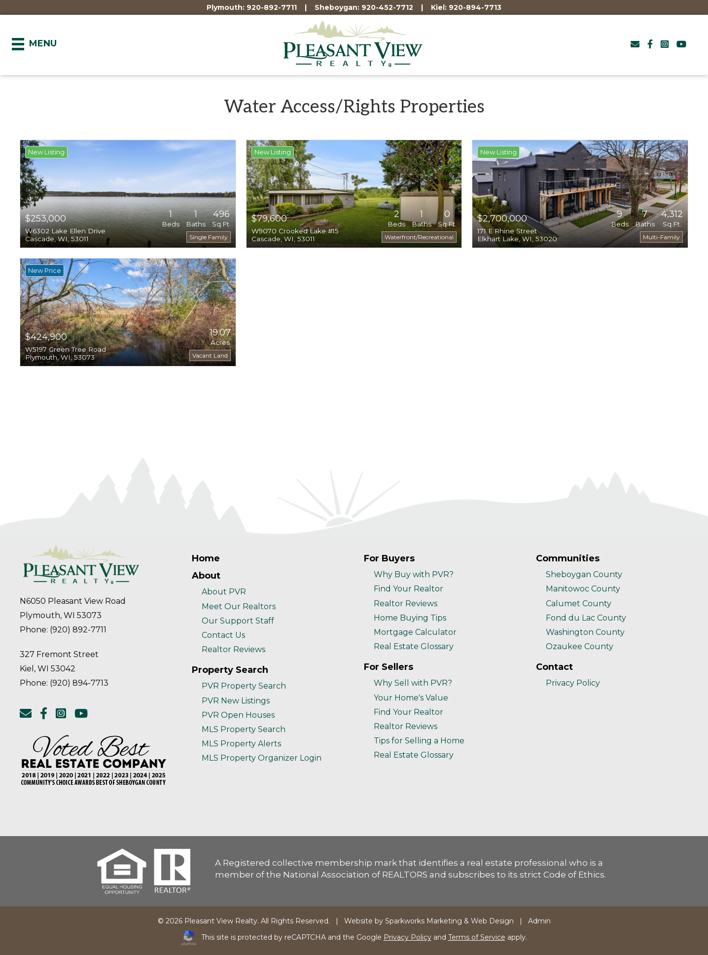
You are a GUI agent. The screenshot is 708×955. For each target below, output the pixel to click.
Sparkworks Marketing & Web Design (449, 921)
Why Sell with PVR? (413, 683)
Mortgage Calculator (415, 632)
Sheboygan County (584, 574)
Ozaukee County (579, 646)
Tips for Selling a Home (419, 740)
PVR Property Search (244, 686)
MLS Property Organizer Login (261, 758)
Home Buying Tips (410, 618)
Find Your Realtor (408, 588)
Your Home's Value (411, 697)
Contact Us (223, 635)
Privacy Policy (573, 683)
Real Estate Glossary (414, 646)
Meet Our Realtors (239, 606)
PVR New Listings (236, 700)
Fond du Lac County (586, 618)
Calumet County (578, 603)
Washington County (585, 632)
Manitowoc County (583, 588)
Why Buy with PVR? (414, 574)
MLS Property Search (243, 729)
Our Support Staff (238, 620)
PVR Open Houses (238, 715)
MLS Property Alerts (241, 743)
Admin (539, 921)
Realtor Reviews (233, 649)
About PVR (224, 591)
